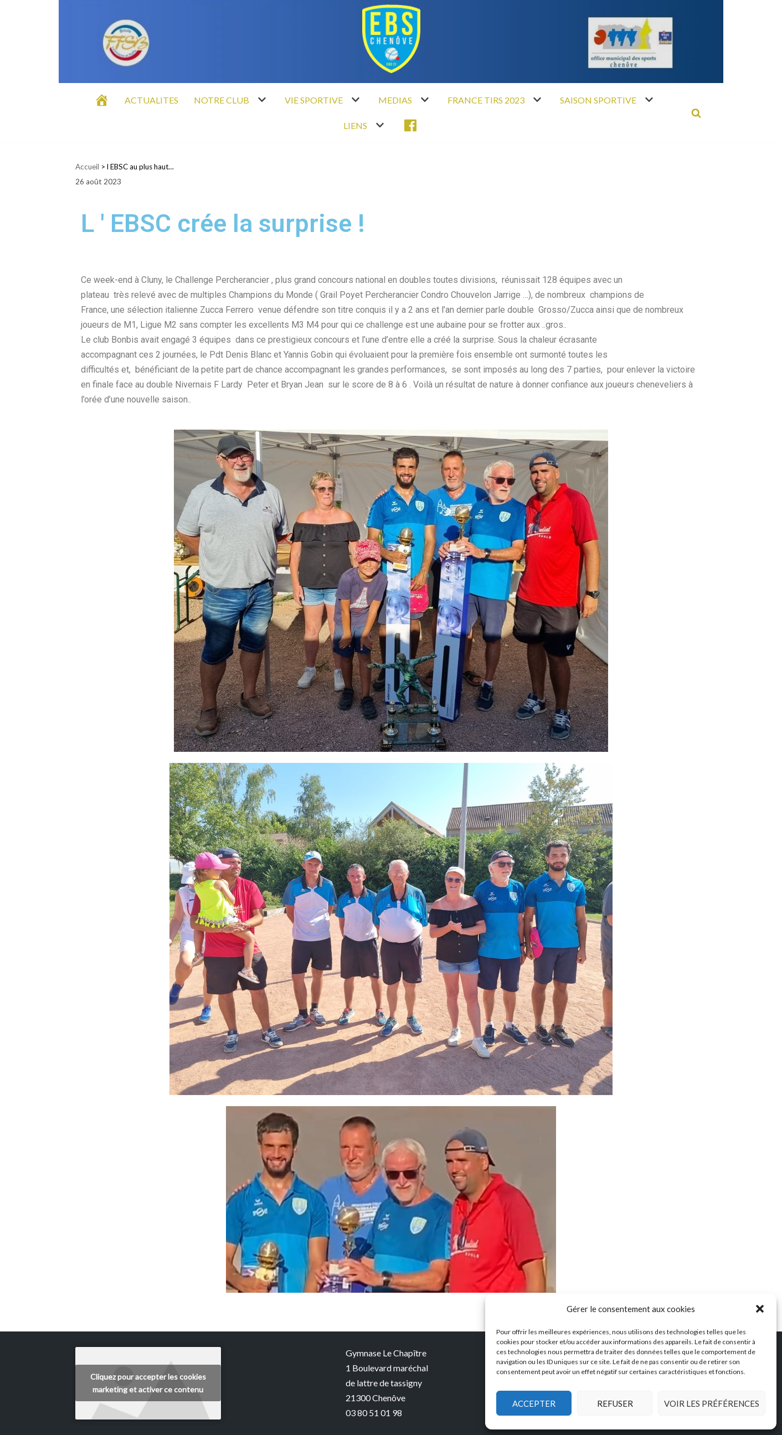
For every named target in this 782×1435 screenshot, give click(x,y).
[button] (759, 1308)
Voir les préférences (711, 1403)
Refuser (615, 1403)
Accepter (533, 1403)
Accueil (87, 166)
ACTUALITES (151, 100)
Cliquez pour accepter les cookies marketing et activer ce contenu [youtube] (148, 1383)
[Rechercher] (696, 113)
